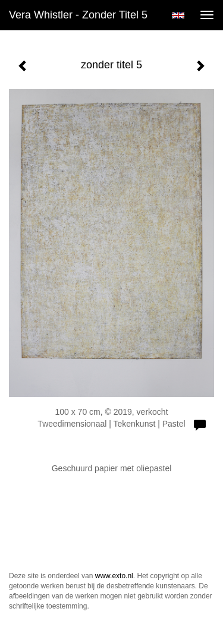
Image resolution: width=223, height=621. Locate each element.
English (178, 15)
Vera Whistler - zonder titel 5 (78, 15)
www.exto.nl (114, 576)
